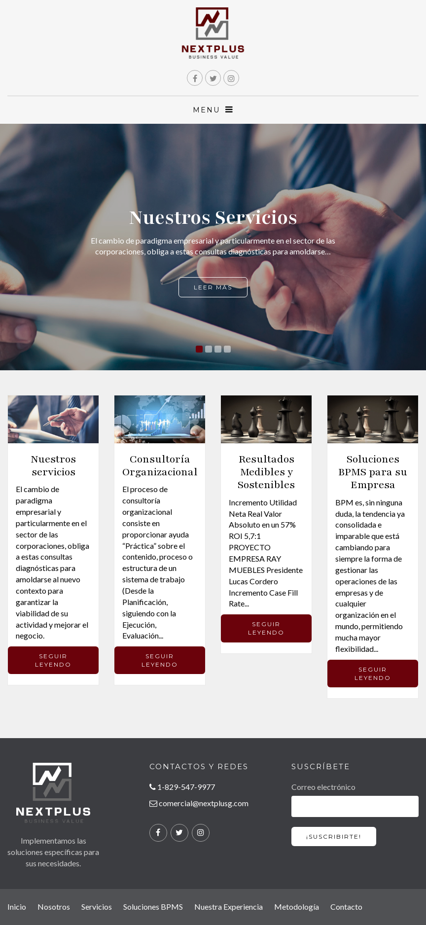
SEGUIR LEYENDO (53, 660)
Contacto (346, 906)
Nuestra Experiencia (228, 906)
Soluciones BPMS (153, 906)
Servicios (96, 906)
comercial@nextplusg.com (198, 803)
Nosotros (53, 906)
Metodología (296, 906)
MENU (213, 109)
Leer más (213, 287)
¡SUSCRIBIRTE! (333, 836)
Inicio (16, 906)
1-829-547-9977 (182, 786)
